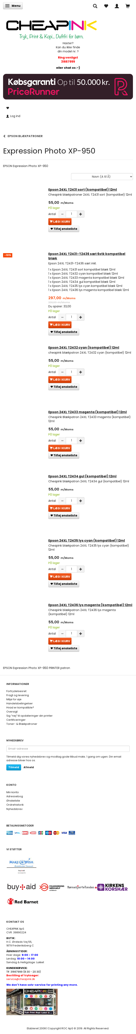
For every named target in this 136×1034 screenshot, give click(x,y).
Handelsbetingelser (19, 703)
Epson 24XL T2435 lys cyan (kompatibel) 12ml (86, 540)
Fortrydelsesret (16, 691)
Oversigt (12, 711)
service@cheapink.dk (22, 977)
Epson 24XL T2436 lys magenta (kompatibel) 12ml (90, 605)
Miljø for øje (14, 699)
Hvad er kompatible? (20, 707)
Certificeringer (16, 720)
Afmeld (29, 767)
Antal (52, 214)
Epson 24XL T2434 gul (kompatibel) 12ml (82, 476)
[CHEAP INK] (51, 28)
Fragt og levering (17, 695)
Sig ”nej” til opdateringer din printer (29, 715)
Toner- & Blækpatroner (21, 724)
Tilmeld (13, 767)
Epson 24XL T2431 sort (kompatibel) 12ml (82, 189)
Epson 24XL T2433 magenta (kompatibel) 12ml (87, 412)
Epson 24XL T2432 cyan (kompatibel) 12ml (83, 347)
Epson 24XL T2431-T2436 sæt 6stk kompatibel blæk (86, 256)
